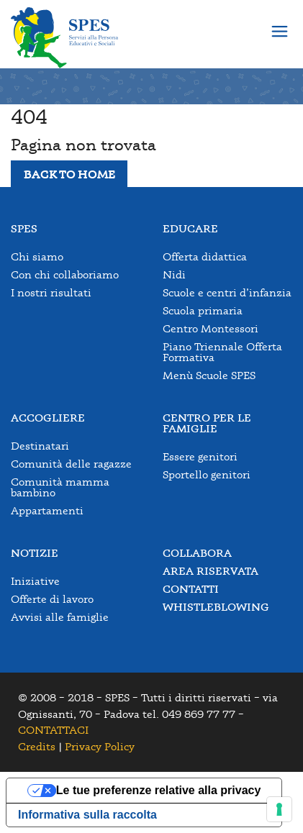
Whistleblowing (216, 607)
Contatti (191, 589)
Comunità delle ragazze (71, 463)
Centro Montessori (210, 328)
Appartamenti (47, 510)
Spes (24, 228)
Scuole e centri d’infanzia (227, 292)
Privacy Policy (100, 746)
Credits (36, 746)
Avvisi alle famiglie (60, 617)
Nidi (174, 274)
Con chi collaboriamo (65, 274)
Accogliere (48, 417)
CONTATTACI (53, 730)
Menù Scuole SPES (209, 375)
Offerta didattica (205, 256)
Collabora (197, 553)
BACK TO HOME (69, 174)
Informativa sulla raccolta (87, 815)
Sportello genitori (206, 474)
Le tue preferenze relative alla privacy (158, 790)
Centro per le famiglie (207, 423)
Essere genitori (200, 456)
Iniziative (35, 581)
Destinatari (40, 445)
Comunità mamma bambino (60, 487)
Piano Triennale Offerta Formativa (222, 352)
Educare (190, 228)
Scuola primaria (203, 310)
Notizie (34, 553)
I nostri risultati (51, 292)
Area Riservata (210, 571)
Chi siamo (37, 256)
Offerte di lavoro (52, 599)
